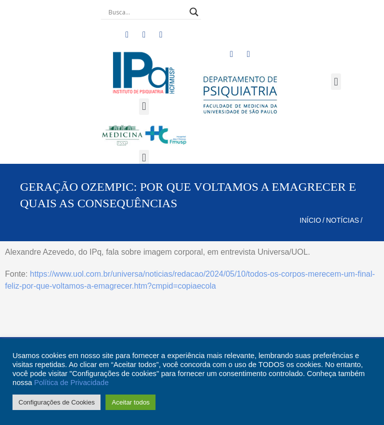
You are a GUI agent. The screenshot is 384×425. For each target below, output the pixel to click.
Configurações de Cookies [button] (56, 402)
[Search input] (146, 12)
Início (310, 220)
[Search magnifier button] (194, 12)
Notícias (342, 220)
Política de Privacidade (71, 383)
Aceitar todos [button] (131, 402)
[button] (143, 106)
